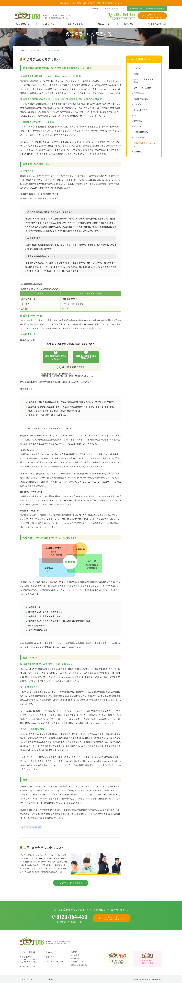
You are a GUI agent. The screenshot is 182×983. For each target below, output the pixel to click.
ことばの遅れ (139, 137)
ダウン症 (137, 126)
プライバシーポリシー (37, 979)
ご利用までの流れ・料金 (157, 24)
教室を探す (129, 24)
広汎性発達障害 (141, 98)
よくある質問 (75, 955)
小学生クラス (48, 24)
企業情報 (50, 979)
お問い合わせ (153, 16)
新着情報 (74, 952)
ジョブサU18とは (22, 24)
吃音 (136, 115)
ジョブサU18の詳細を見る (71, 882)
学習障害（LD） (140, 93)
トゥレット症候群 (140, 109)
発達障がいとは (34, 51)
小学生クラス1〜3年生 (29, 959)
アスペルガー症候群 (142, 87)
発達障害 (138, 68)
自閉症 (137, 73)
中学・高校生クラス (75, 24)
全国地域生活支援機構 (33, 827)
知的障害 (138, 121)
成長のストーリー (104, 24)
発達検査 (138, 151)
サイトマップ (24, 979)
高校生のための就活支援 (79, 965)
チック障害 (138, 104)
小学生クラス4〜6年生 (29, 962)
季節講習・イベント (77, 962)
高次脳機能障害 (141, 132)
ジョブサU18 (22, 51)
